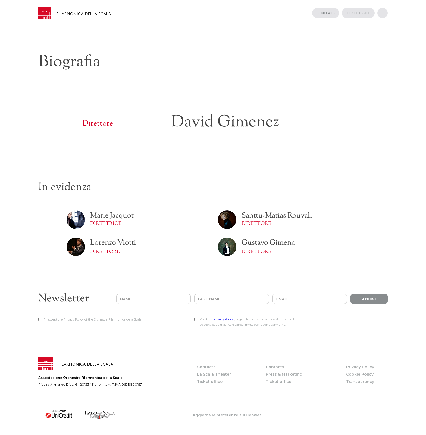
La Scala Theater (214, 374)
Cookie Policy (360, 374)
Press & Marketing (284, 374)
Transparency (360, 381)
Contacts (206, 366)
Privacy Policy (224, 319)
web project (213, 432)
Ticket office (210, 381)
